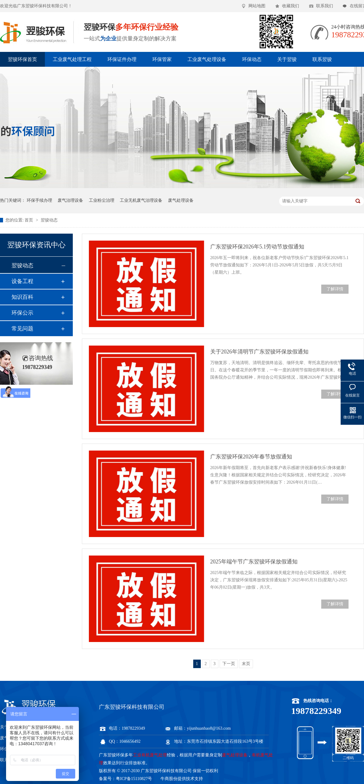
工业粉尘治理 (101, 200)
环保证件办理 (121, 59)
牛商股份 (168, 778)
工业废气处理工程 (72, 59)
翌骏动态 (49, 220)
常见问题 (22, 329)
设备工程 (22, 281)
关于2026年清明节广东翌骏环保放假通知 (259, 352)
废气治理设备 (70, 200)
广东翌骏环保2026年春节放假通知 (251, 457)
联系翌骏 (322, 59)
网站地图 (256, 6)
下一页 (228, 663)
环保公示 (22, 313)
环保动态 (251, 59)
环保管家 (162, 59)
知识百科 (22, 297)
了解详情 (334, 289)
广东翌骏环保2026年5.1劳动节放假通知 (257, 247)
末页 (246, 663)
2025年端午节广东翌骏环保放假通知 (254, 562)
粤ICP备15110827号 (134, 778)
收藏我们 (290, 6)
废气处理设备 (181, 200)
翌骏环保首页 (22, 59)
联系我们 (324, 6)
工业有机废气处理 (150, 755)
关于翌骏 (287, 59)
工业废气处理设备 (206, 59)
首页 (29, 220)
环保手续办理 (39, 200)
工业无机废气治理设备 (141, 200)
